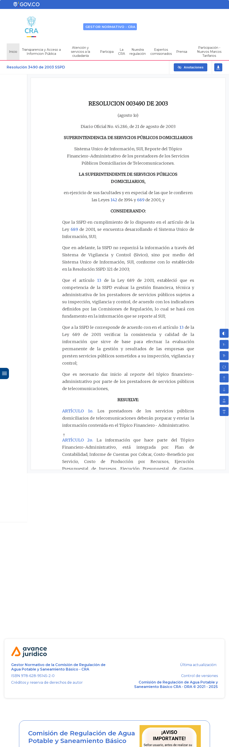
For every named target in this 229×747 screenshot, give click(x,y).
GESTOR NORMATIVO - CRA (110, 27)
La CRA (121, 52)
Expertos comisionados (161, 52)
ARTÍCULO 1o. (77, 411)
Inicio (13, 52)
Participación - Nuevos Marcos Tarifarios (209, 52)
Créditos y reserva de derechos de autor (47, 682)
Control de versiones (199, 676)
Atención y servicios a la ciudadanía (80, 52)
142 (113, 199)
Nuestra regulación (137, 52)
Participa (107, 52)
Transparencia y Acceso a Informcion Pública (41, 52)
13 (99, 280)
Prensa (181, 52)
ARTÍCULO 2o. (77, 440)
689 (140, 199)
